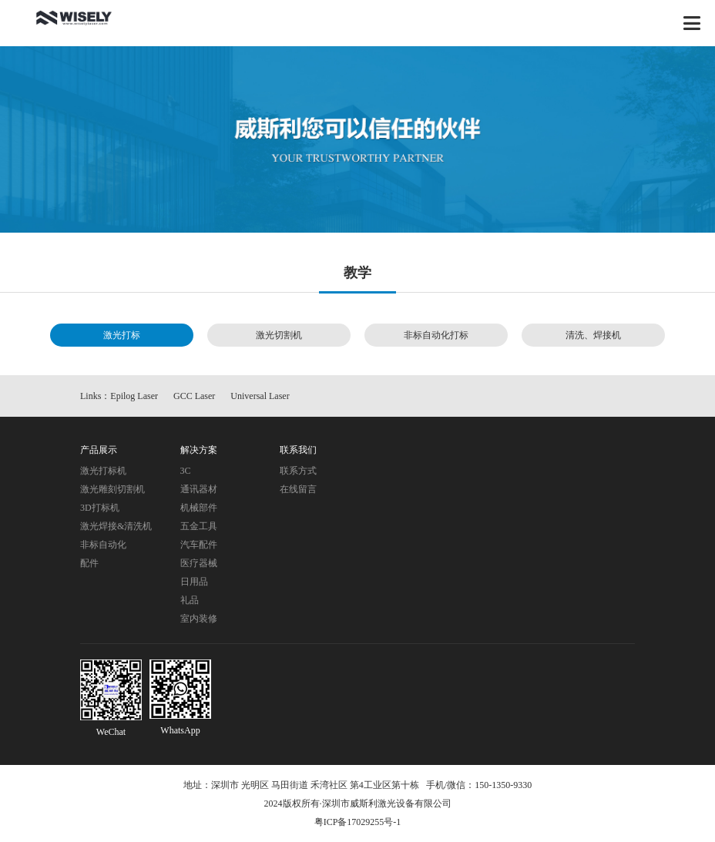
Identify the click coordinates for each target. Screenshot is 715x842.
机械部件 (198, 507)
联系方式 (298, 470)
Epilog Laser (134, 396)
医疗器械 (198, 563)
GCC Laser (194, 396)
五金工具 (198, 526)
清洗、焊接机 (593, 335)
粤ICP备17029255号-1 (357, 822)
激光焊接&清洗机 (116, 526)
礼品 (189, 600)
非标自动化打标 (436, 335)
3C (185, 470)
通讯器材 (198, 489)
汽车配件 (198, 544)
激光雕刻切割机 (112, 489)
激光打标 (121, 335)
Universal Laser (259, 396)
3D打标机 (99, 507)
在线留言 (298, 489)
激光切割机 (279, 335)
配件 (89, 563)
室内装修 (198, 618)
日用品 (194, 581)
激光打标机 (103, 470)
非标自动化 (103, 544)
